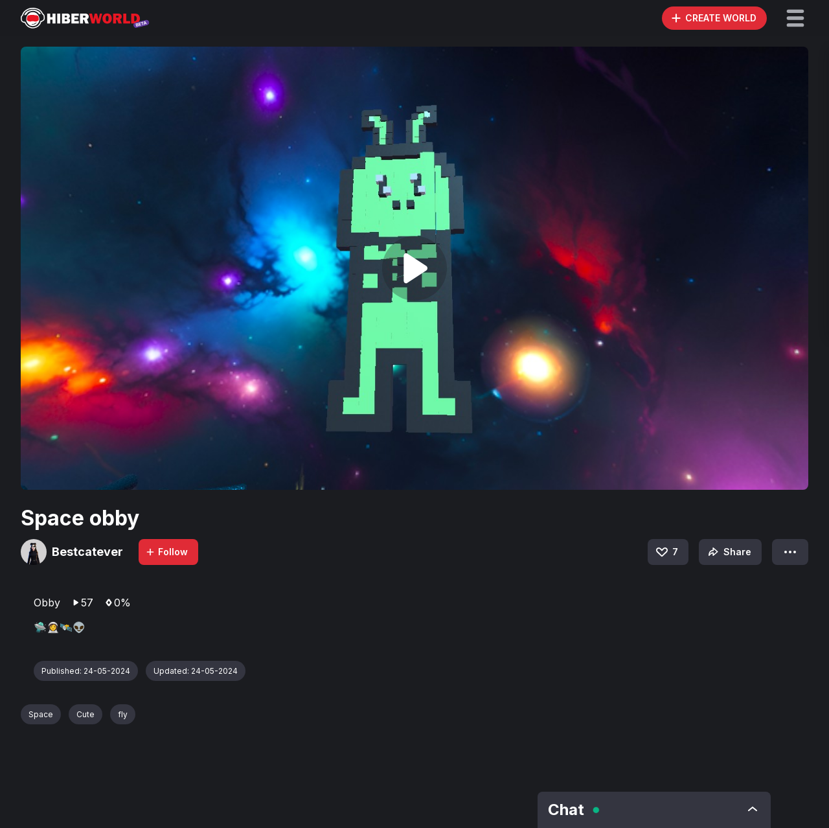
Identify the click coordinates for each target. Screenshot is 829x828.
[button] (795, 18)
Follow (166, 551)
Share (728, 552)
